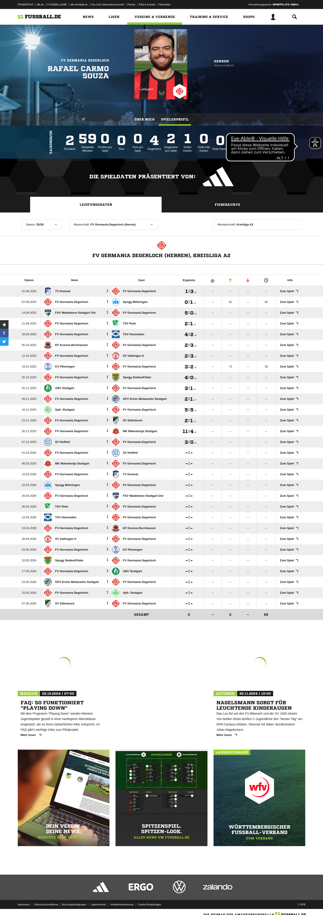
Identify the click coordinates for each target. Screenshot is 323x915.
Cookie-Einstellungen (149, 904)
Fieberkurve (227, 204)
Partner (131, 4)
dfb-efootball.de (79, 4)
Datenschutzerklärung (46, 904)
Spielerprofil (175, 119)
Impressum (24, 904)
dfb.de (40, 4)
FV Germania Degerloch (85, 60)
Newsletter (165, 4)
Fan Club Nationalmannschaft (107, 4)
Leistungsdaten (96, 204)
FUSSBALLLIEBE (57, 4)
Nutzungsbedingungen (74, 904)
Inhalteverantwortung (122, 904)
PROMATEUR (25, 4)
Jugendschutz (98, 904)
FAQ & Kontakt (147, 4)
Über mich (144, 119)
